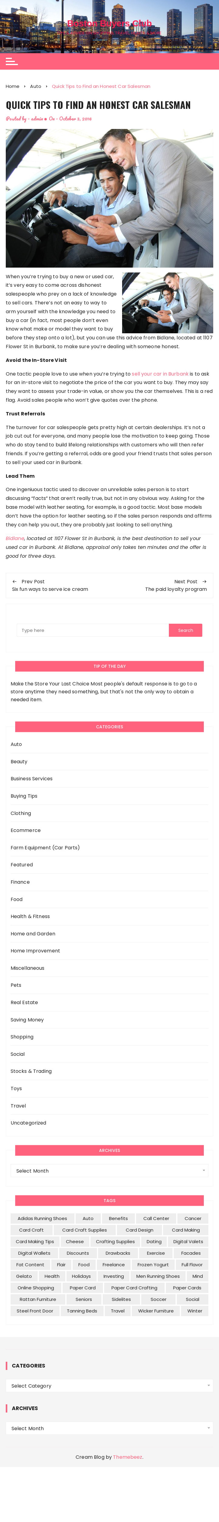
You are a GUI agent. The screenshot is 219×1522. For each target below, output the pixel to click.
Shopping (22, 1036)
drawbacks (118, 1253)
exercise (156, 1253)
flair (61, 1264)
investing (114, 1276)
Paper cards (187, 1288)
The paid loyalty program (176, 589)
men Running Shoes (158, 1276)
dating (154, 1241)
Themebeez (127, 1457)
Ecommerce (26, 830)
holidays (81, 1276)
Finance (20, 882)
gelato (24, 1276)
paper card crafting (134, 1288)
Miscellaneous (28, 968)
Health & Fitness (30, 916)
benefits (118, 1218)
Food (17, 899)
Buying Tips (24, 795)
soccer (158, 1299)
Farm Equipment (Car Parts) (45, 847)
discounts (78, 1253)
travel (118, 1311)
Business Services (32, 778)
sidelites (121, 1299)
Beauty (19, 761)
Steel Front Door (35, 1311)
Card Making (186, 1230)
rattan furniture (38, 1299)
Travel (18, 1105)
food (84, 1264)
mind (198, 1276)
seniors (84, 1299)
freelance (114, 1264)
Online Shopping (36, 1288)
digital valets (188, 1241)
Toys (16, 1088)
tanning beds (82, 1311)
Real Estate (24, 1002)
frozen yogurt (153, 1264)
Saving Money (27, 1019)
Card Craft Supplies (84, 1230)
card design (139, 1230)
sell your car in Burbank (160, 373)
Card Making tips (35, 1241)
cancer (193, 1218)
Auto (16, 744)
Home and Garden (33, 933)
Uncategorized (28, 1122)
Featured (22, 864)
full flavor (192, 1264)
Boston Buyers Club (109, 23)
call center (156, 1218)
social (192, 1299)
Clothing (21, 813)
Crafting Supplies (115, 1241)
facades (191, 1253)
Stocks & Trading (31, 1071)
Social (18, 1054)
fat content (30, 1264)
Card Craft (31, 1230)
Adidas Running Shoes (42, 1218)
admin (37, 118)
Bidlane (15, 538)
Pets (16, 985)
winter (194, 1311)
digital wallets (34, 1253)
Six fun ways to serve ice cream (50, 589)
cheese (75, 1241)
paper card (83, 1288)
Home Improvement (35, 950)
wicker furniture (156, 1311)
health (52, 1276)
